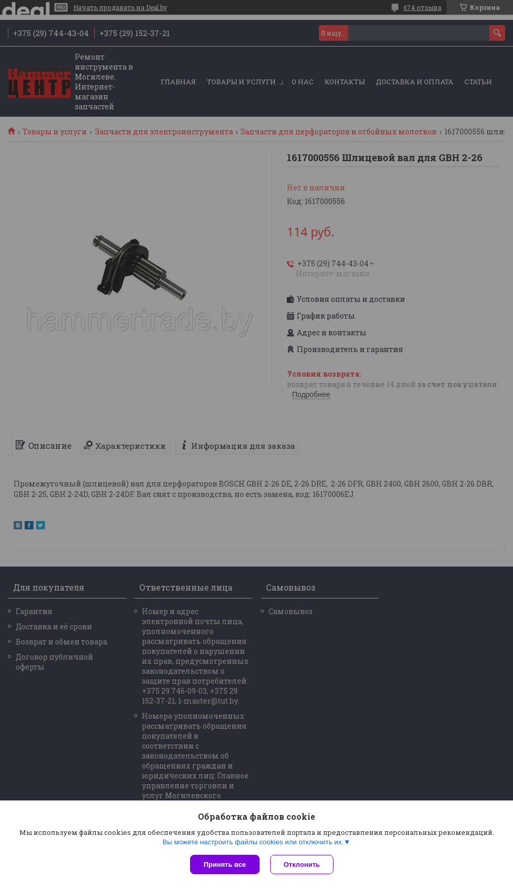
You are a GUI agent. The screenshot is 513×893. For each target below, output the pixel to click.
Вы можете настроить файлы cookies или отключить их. (252, 842)
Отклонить (302, 864)
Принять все (225, 864)
